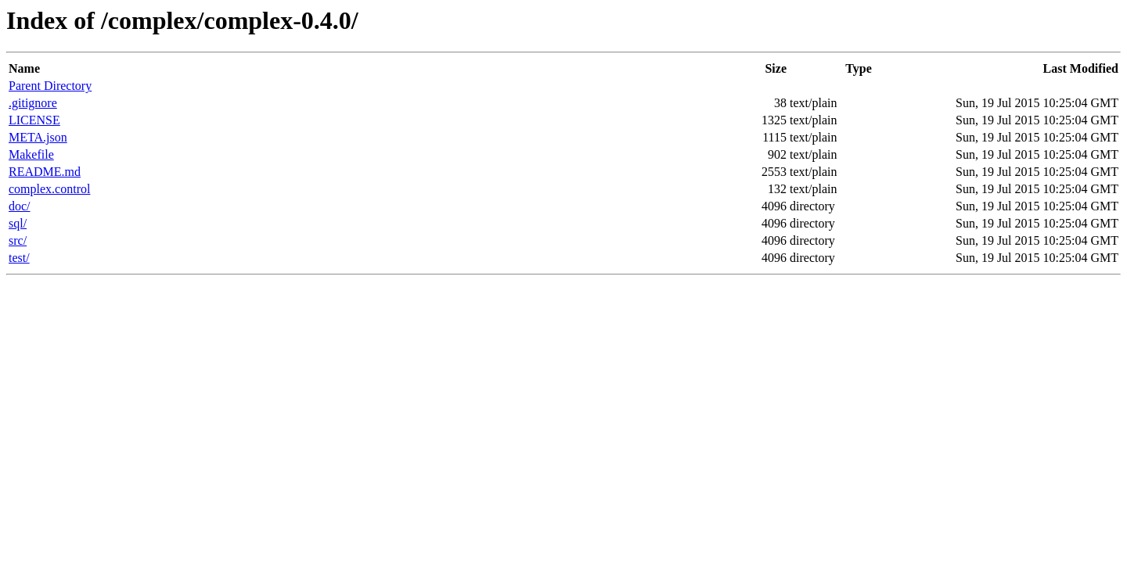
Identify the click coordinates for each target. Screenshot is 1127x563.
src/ (18, 240)
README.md (45, 171)
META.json (38, 137)
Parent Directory (50, 85)
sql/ (18, 223)
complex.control (49, 188)
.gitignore (33, 102)
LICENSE (34, 120)
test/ (19, 257)
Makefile (31, 154)
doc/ (20, 206)
